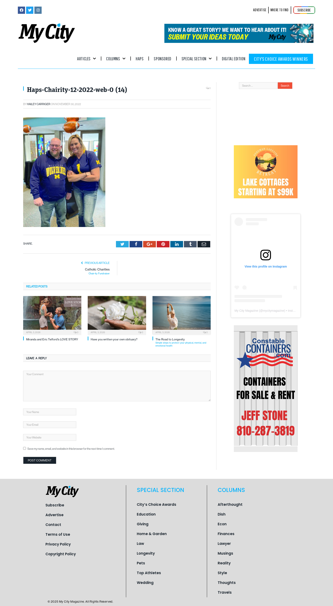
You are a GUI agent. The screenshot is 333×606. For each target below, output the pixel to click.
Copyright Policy (60, 554)
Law (140, 543)
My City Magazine (246, 310)
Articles (86, 58)
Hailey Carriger (38, 104)
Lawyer (224, 543)
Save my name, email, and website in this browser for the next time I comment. (71, 448)
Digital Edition (233, 58)
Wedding (145, 582)
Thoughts (227, 582)
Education (146, 514)
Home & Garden (152, 533)
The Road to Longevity (183, 342)
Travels (225, 592)
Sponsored (162, 58)
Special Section (197, 58)
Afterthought (230, 504)
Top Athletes (149, 572)
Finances (226, 533)
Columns (116, 58)
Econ (222, 524)
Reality (224, 563)
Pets (141, 563)
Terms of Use (57, 534)
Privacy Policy (58, 544)
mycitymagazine (273, 310)
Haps (140, 58)
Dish (222, 514)
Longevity (146, 553)
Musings (225, 553)
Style (222, 572)
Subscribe (54, 505)
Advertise (54, 514)
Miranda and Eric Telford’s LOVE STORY (52, 339)
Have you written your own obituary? (114, 339)
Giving (142, 524)
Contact (53, 524)
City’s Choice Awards (156, 504)
